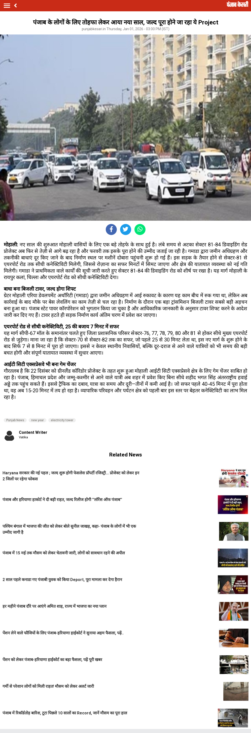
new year (37, 420)
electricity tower (62, 420)
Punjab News (15, 420)
